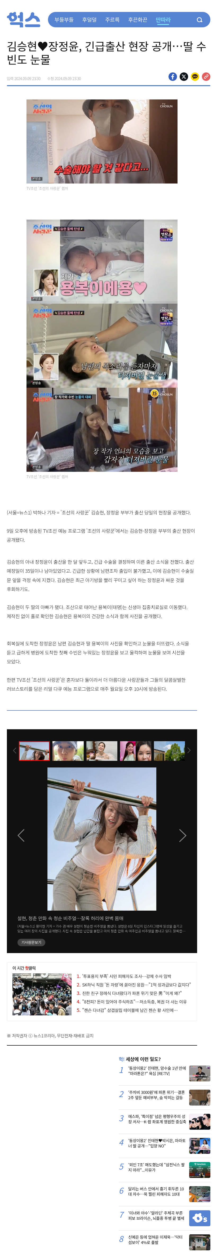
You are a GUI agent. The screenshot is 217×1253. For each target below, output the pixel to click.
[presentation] (14, 750)
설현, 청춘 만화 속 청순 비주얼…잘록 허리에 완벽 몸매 (70, 918)
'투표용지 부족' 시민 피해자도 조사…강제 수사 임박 (124, 976)
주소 (206, 76)
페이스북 (173, 76)
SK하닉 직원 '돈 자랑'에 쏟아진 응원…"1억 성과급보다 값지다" (134, 984)
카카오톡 (195, 76)
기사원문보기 (31, 942)
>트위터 (184, 76)
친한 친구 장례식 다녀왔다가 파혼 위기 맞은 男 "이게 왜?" (129, 993)
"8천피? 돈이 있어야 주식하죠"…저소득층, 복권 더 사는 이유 (132, 1001)
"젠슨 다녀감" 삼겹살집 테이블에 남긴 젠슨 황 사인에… (127, 1010)
